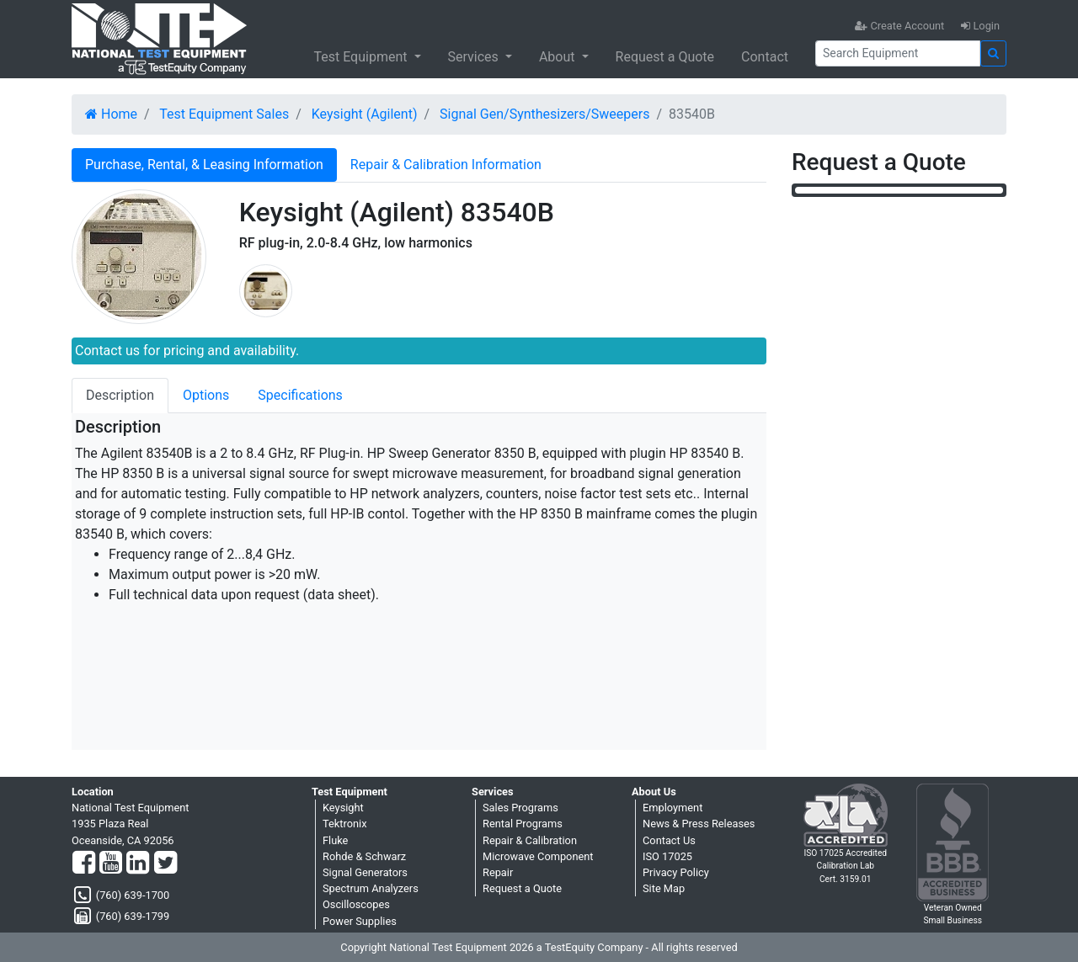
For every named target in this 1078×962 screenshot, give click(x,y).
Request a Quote (665, 57)
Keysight (343, 807)
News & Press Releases (699, 823)
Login (980, 25)
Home (111, 114)
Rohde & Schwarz (364, 856)
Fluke (335, 840)
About (559, 57)
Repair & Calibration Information (446, 165)
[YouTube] (111, 863)
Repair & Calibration (530, 840)
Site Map (664, 888)
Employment (672, 807)
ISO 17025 (667, 856)
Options (206, 395)
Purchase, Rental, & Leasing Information (204, 165)
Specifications (300, 395)
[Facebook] (84, 863)
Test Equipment (361, 57)
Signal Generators (365, 872)
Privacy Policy (676, 872)
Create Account (899, 25)
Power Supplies (360, 921)
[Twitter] (165, 863)
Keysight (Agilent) (365, 114)
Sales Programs (520, 807)
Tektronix (345, 823)
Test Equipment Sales (224, 114)
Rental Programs (523, 823)
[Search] (897, 53)
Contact (764, 57)
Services (475, 57)
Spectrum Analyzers (371, 888)
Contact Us (669, 840)
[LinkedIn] (137, 863)
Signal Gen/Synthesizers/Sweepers (544, 114)
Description (120, 395)
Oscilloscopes (356, 904)
